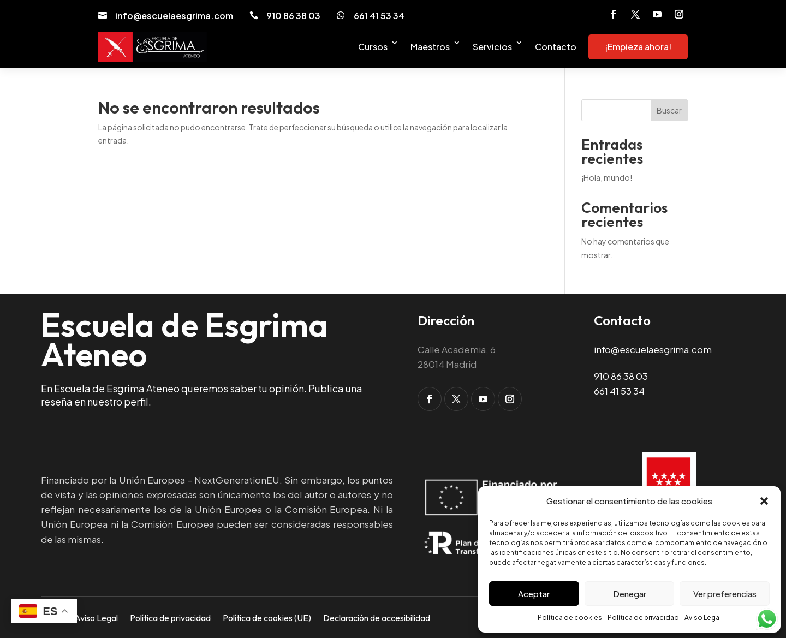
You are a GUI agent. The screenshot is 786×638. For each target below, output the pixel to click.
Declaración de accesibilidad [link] (376, 617)
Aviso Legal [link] (702, 617)
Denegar (629, 593)
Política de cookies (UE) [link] (267, 617)
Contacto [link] (555, 46)
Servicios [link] (492, 46)
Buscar (669, 110)
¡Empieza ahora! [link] (638, 46)
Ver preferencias (725, 593)
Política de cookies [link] (570, 617)
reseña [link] (57, 401)
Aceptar (534, 593)
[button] (764, 501)
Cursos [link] (373, 46)
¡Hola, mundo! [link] (606, 177)
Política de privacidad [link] (643, 617)
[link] (102, 15)
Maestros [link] (430, 46)
